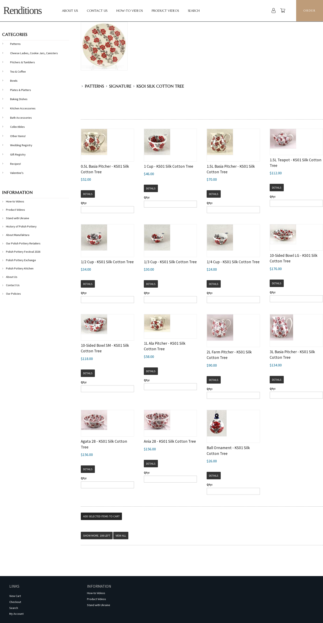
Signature (120, 86)
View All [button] (121, 535)
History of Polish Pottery (21, 226)
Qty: (84, 203)
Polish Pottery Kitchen (19, 268)
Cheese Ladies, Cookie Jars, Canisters (34, 53)
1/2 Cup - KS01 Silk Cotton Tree (107, 261)
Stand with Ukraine (17, 218)
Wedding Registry (21, 145)
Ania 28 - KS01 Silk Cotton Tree (170, 441)
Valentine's (17, 173)
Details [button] (88, 194)
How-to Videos (129, 10)
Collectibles (17, 127)
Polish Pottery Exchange (21, 260)
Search (194, 10)
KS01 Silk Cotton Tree (160, 86)
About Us (70, 10)
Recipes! (15, 164)
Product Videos (165, 10)
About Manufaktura (17, 235)
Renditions (22, 10)
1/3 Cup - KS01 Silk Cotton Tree (170, 261)
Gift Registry (18, 154)
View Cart (15, 596)
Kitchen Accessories (23, 108)
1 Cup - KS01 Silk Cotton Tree (168, 166)
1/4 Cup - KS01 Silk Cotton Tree (233, 261)
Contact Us (97, 10)
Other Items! (18, 136)
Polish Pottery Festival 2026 (23, 252)
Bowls (14, 81)
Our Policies (13, 293)
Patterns (94, 86)
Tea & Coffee (18, 71)
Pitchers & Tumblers (22, 62)
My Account (16, 614)
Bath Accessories (21, 118)
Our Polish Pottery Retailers (23, 243)
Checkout (15, 602)
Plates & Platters (20, 90)
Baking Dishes (18, 99)
